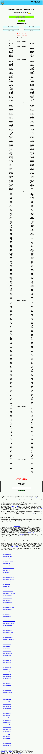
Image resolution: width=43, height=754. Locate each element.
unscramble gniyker (7, 734)
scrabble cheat (14, 546)
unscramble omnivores (8, 591)
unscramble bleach (7, 662)
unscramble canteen (7, 740)
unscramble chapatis (7, 598)
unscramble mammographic (9, 623)
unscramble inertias (7, 588)
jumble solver (30, 532)
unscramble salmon (7, 727)
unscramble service (7, 660)
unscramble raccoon (7, 653)
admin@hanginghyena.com (6, 751)
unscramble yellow (7, 724)
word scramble (17, 526)
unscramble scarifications (8, 639)
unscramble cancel (7, 667)
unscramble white (6, 671)
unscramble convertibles (8, 628)
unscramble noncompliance (9, 621)
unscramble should (7, 687)
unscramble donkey (7, 708)
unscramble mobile (7, 614)
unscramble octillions (7, 574)
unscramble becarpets (7, 595)
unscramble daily (6, 701)
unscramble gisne (6, 747)
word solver (21, 534)
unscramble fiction (7, 697)
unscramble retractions (8, 618)
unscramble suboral (7, 584)
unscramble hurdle (7, 644)
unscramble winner (7, 699)
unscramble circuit (7, 690)
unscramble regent (7, 655)
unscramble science (7, 676)
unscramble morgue (7, 731)
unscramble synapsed (7, 630)
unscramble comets (7, 736)
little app (40, 508)
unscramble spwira (7, 706)
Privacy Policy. (18, 753)
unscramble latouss (7, 683)
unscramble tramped (7, 556)
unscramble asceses (7, 625)
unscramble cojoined (7, 641)
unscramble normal (7, 657)
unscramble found (7, 678)
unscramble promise (7, 692)
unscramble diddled (7, 554)
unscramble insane (7, 648)
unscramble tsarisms (7, 609)
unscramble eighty (7, 743)
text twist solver (34, 497)
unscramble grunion (7, 600)
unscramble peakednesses (8, 568)
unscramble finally (7, 717)
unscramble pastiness (7, 602)
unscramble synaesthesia (8, 577)
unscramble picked (7, 704)
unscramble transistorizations (9, 581)
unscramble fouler (7, 586)
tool (33, 513)
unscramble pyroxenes (8, 632)
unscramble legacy (7, 646)
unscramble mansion (7, 713)
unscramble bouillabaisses (8, 579)
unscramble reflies (7, 558)
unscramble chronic (7, 710)
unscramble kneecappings (8, 611)
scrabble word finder (25, 497)
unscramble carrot (7, 729)
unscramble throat (7, 745)
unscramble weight (7, 685)
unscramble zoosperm (7, 570)
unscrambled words (14, 506)
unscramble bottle (6, 681)
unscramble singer (7, 694)
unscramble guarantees (8, 637)
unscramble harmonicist (8, 561)
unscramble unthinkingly (8, 565)
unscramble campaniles (8, 551)
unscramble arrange (7, 664)
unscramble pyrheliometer (8, 607)
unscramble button (7, 669)
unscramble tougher (7, 616)
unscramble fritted (7, 634)
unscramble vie (6, 572)
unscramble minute (7, 720)
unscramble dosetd (7, 722)
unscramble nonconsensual (9, 593)
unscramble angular (7, 674)
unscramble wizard (7, 651)
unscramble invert (6, 738)
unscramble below (7, 715)
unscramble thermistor (7, 604)
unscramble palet (6, 563)
